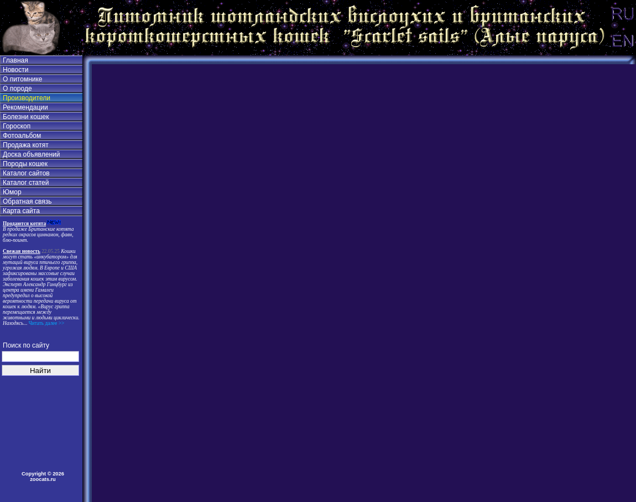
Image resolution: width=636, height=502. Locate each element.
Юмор (12, 192)
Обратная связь (27, 201)
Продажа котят (26, 145)
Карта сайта (21, 211)
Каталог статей (26, 183)
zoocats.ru (43, 479)
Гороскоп (16, 126)
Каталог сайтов (26, 173)
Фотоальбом (22, 135)
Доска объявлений (31, 154)
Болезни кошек (26, 117)
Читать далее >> (45, 323)
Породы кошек (25, 164)
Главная (15, 60)
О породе (17, 88)
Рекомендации (25, 107)
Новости (15, 70)
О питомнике (23, 79)
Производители (26, 98)
